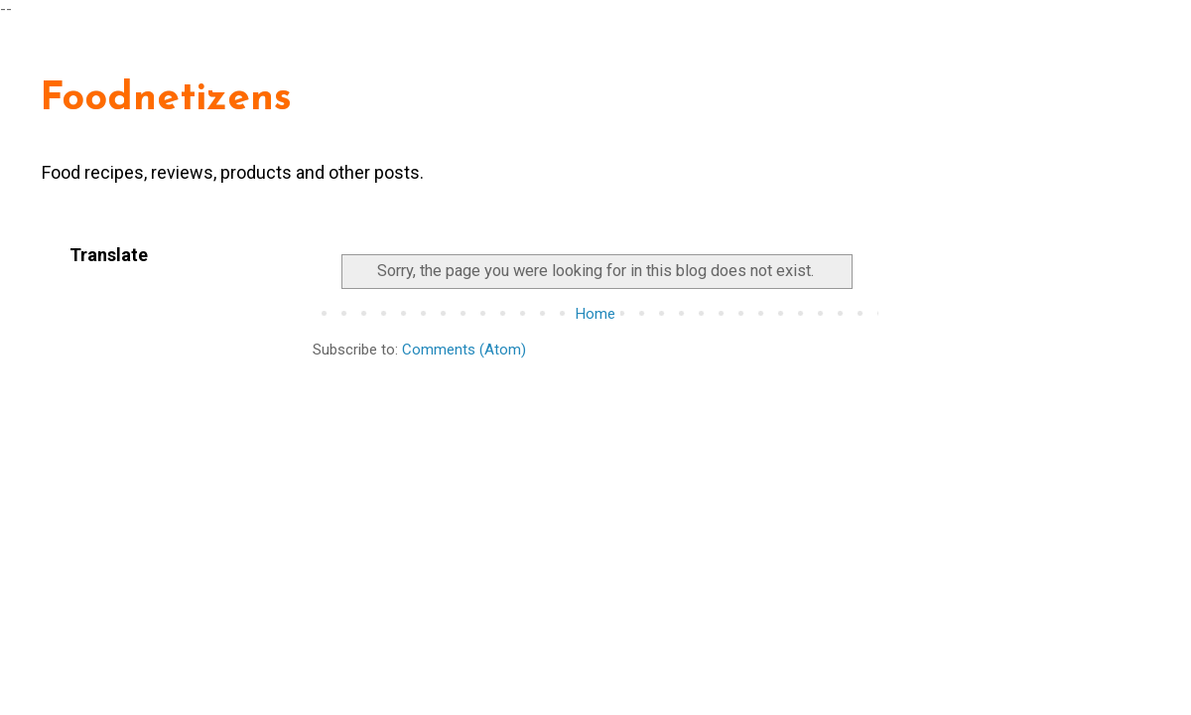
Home (595, 314)
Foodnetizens (166, 99)
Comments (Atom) (464, 349)
